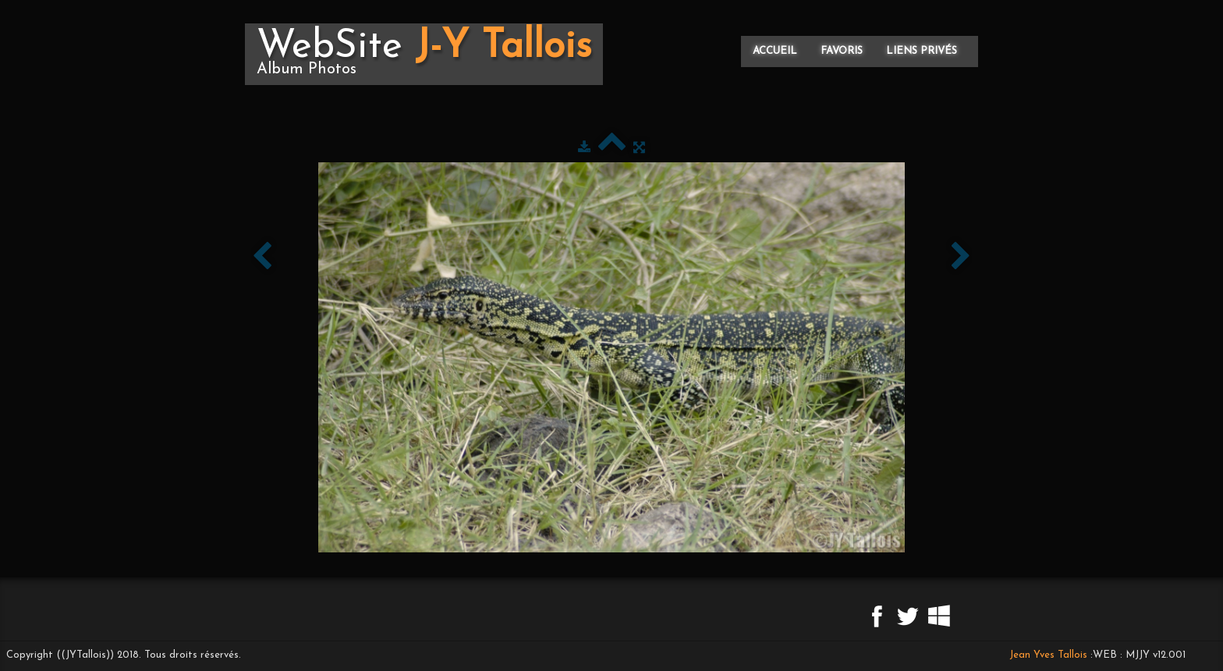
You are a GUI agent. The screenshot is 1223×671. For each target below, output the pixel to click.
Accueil (775, 51)
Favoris (842, 51)
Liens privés (921, 51)
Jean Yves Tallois (1048, 655)
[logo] (424, 54)
